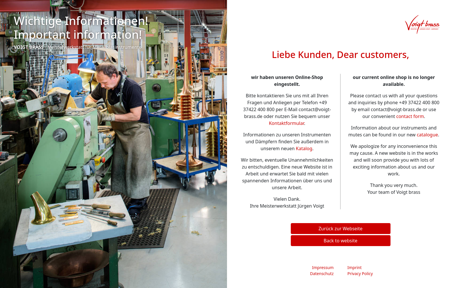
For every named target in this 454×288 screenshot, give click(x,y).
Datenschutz (322, 273)
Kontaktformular (286, 123)
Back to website (340, 240)
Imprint (354, 267)
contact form (410, 116)
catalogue (427, 135)
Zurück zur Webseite (340, 228)
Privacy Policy (360, 273)
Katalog (304, 148)
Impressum (323, 267)
